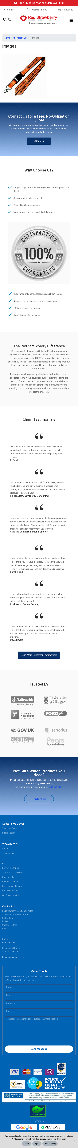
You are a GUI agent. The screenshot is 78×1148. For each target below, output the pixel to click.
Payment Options (10, 881)
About (5, 848)
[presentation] (24, 1036)
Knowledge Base (21, 38)
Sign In (8, 9)
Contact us (65, 9)
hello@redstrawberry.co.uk (14, 957)
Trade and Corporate (12, 828)
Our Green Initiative (10, 895)
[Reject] (74, 1140)
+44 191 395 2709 (10, 951)
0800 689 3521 (56, 787)
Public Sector (8, 833)
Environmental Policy (12, 886)
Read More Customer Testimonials (39, 655)
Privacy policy (50, 1144)
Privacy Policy (8, 877)
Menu (71, 20)
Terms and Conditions (12, 872)
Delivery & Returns (10, 868)
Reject (36, 1144)
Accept (26, 1144)
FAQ (4, 863)
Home (7, 38)
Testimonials (8, 853)
